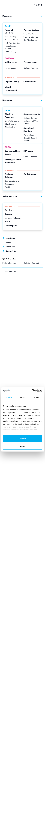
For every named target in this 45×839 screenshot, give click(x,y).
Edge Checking (10, 124)
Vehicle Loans (11, 62)
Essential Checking (12, 121)
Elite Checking (10, 127)
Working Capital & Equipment (13, 161)
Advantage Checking (12, 40)
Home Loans (10, 68)
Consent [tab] (8, 397)
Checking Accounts (9, 115)
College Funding (31, 68)
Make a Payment (9, 263)
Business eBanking (12, 181)
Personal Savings (31, 30)
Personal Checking (9, 31)
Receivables (9, 184)
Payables (8, 187)
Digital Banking (12, 81)
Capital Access (30, 157)
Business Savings (30, 118)
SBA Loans (28, 151)
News (7, 221)
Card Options (30, 81)
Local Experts (11, 225)
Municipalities (29, 135)
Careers (8, 214)
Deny (22, 446)
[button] (38, 5)
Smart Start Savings (31, 34)
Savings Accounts (32, 114)
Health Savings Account (10, 47)
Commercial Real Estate (12, 152)
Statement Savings (31, 37)
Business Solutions (9, 175)
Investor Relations (13, 218)
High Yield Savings (30, 40)
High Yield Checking (12, 43)
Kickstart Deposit (31, 263)
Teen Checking (10, 51)
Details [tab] (23, 397)
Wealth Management (11, 88)
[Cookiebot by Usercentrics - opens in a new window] (32, 390)
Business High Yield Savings (31, 122)
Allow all (22, 438)
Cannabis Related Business (30, 139)
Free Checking (10, 37)
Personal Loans (30, 62)
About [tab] (36, 397)
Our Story (9, 210)
